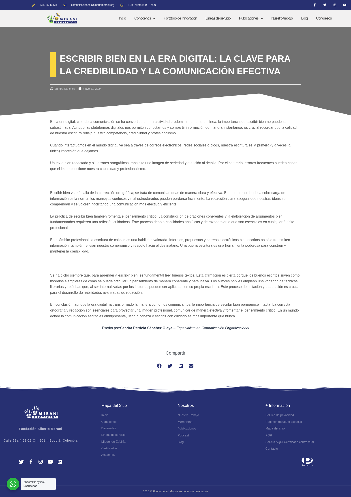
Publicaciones (251, 18)
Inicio (122, 18)
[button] (159, 366)
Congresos (324, 18)
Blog (304, 18)
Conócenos (144, 18)
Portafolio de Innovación (180, 18)
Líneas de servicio (218, 18)
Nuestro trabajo (282, 18)
